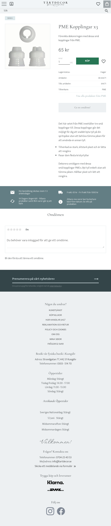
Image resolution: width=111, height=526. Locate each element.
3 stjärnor (14, 229)
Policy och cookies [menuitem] (55, 330)
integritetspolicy (56, 286)
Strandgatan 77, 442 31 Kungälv (59, 359)
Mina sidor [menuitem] (11, 4)
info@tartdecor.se (62, 461)
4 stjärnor (17, 229)
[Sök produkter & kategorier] (52, 10)
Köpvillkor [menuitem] (55, 315)
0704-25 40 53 (64, 457)
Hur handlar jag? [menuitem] (55, 320)
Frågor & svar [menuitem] (56, 344)
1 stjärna (8, 229)
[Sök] (106, 10)
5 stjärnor (20, 229)
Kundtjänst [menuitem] (55, 310)
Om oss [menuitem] (55, 334)
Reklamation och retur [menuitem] (55, 325)
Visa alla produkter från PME (91, 96)
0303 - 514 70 (64, 364)
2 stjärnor (11, 229)
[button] (4, 5)
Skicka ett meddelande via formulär (55, 466)
